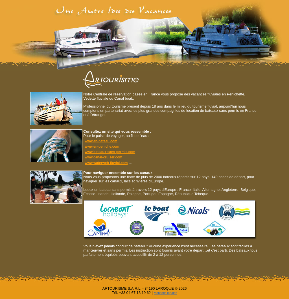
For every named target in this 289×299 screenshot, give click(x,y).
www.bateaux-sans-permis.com (110, 152)
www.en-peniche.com (102, 147)
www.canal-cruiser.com (103, 157)
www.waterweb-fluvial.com (106, 163)
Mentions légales (165, 292)
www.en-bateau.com (101, 141)
